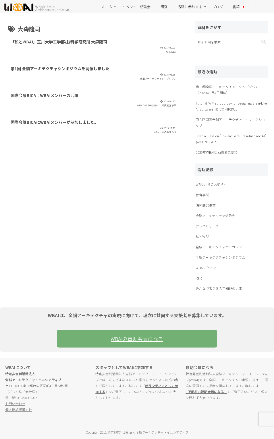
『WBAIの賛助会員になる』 (206, 391)
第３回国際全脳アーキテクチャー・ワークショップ (230, 122)
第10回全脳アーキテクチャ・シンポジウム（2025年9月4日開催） (227, 89)
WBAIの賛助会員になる (137, 338)
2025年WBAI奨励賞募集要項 (216, 152)
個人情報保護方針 (18, 409)
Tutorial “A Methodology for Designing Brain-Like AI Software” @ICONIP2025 (231, 106)
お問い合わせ (15, 403)
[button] (264, 42)
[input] (231, 42)
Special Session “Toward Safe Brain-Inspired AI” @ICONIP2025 (231, 139)
